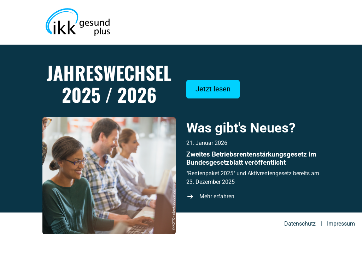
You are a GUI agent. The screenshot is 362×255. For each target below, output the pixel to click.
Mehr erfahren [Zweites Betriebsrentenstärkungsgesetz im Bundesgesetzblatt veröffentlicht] (216, 196)
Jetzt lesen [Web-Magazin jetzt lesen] (212, 89)
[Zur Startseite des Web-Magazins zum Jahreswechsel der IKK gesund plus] (77, 22)
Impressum (341, 223)
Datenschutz (300, 223)
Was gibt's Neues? (241, 128)
